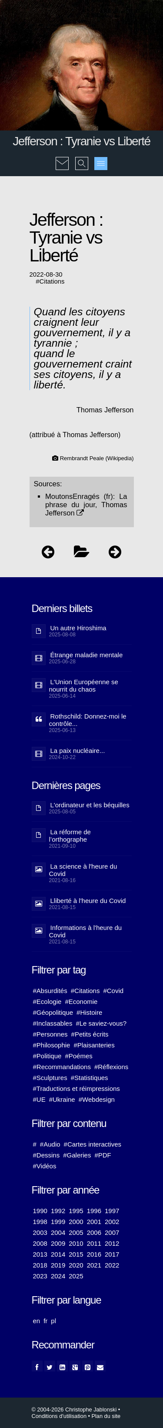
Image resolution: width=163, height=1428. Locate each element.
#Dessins (46, 1155)
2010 (76, 1243)
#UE (39, 1099)
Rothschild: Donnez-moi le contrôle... (87, 719)
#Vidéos (45, 1166)
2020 (76, 1265)
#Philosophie (51, 1045)
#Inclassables (53, 1023)
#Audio (50, 1144)
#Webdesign (97, 1099)
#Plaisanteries (93, 1045)
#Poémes (78, 1056)
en (36, 1320)
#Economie (81, 1001)
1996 (94, 1210)
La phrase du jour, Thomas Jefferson (86, 504)
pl (53, 1320)
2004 (58, 1232)
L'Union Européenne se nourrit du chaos (83, 685)
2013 (40, 1254)
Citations (52, 281)
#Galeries (77, 1155)
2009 (58, 1243)
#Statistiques (89, 1077)
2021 (94, 1265)
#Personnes (50, 1034)
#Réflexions (111, 1066)
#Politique (47, 1056)
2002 (112, 1221)
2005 (76, 1232)
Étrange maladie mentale (86, 655)
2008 (40, 1243)
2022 (112, 1265)
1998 (40, 1221)
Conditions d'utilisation (59, 1416)
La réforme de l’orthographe (70, 835)
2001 (94, 1221)
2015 (76, 1254)
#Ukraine (62, 1099)
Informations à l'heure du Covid (85, 931)
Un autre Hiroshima (78, 628)
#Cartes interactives (93, 1144)
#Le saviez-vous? (101, 1023)
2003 (40, 1232)
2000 (76, 1221)
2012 (112, 1243)
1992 (58, 1210)
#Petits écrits (90, 1034)
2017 (112, 1254)
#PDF (102, 1155)
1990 (40, 1210)
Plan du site (106, 1416)
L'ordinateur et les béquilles (90, 805)
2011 (94, 1243)
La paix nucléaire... (77, 750)
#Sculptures (50, 1077)
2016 (94, 1254)
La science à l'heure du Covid (83, 870)
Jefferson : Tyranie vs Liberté (81, 141)
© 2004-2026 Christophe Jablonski (74, 1409)
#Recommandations (62, 1066)
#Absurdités (50, 990)
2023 (40, 1276)
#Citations (85, 990)
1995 (76, 1210)
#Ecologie (47, 1001)
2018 (40, 1265)
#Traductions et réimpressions (76, 1088)
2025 (76, 1276)
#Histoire (89, 1012)
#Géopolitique (53, 1012)
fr (45, 1320)
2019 (58, 1265)
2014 (58, 1254)
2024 (58, 1276)
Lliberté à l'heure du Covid (88, 900)
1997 (112, 1210)
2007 (112, 1232)
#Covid (113, 990)
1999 (58, 1221)
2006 (94, 1232)
